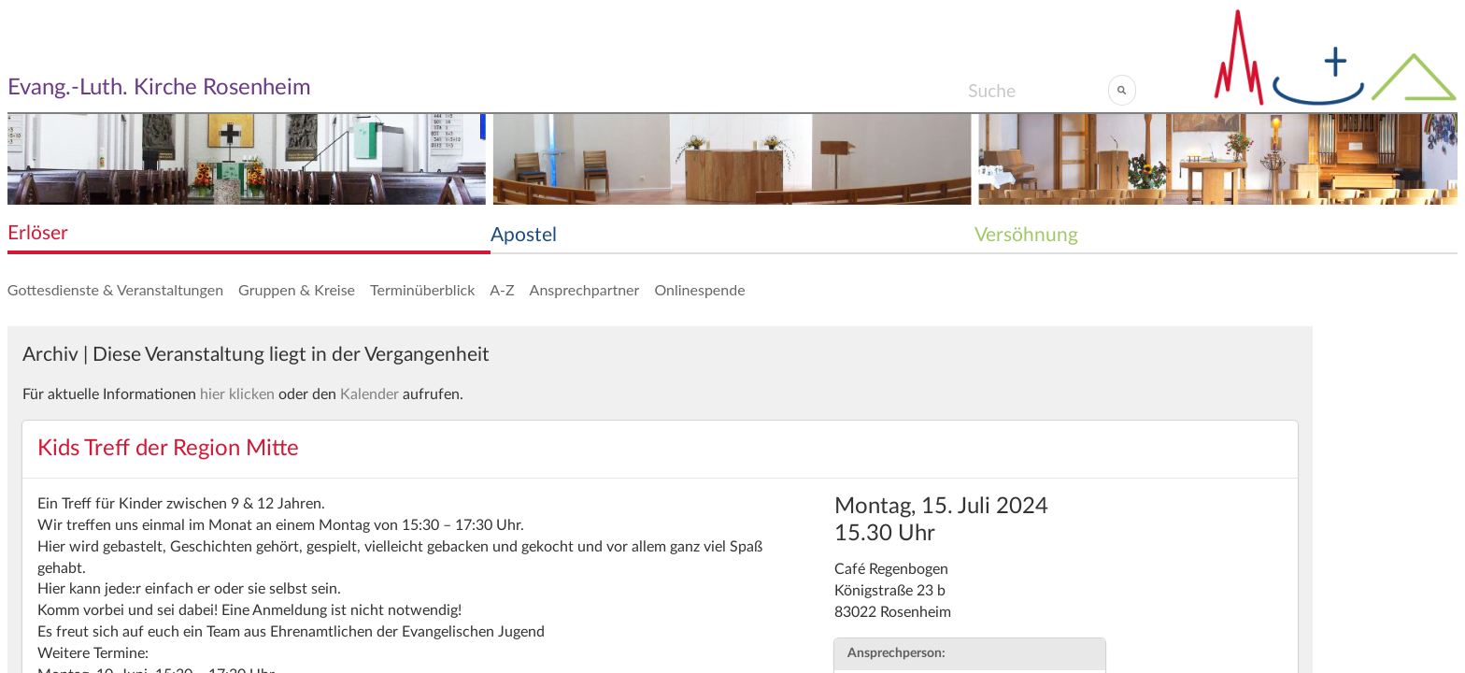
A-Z (502, 289)
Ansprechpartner (585, 289)
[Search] (1037, 90)
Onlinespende (699, 289)
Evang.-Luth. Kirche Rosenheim (159, 88)
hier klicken (237, 394)
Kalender (369, 394)
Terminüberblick (422, 289)
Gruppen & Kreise (296, 289)
